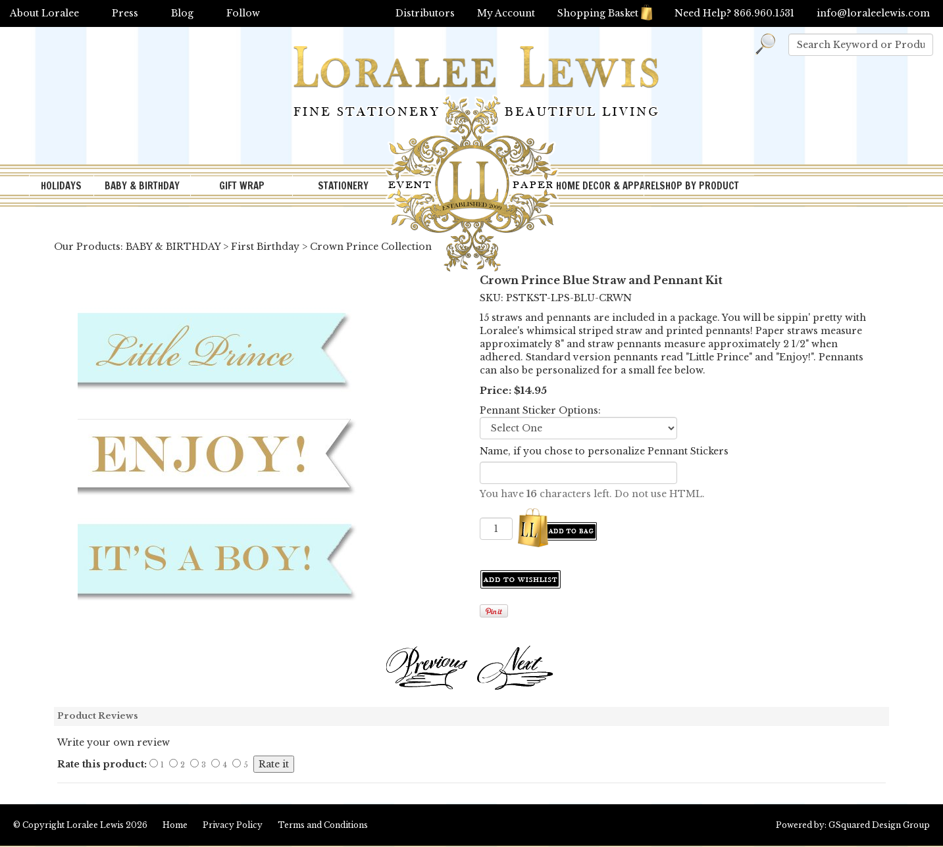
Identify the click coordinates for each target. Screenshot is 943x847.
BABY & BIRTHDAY (142, 186)
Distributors (425, 13)
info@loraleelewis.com (873, 13)
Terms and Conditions (323, 825)
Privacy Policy (233, 825)
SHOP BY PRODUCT (699, 186)
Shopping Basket (604, 13)
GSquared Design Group (879, 825)
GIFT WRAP (242, 186)
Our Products (87, 247)
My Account (506, 13)
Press (125, 13)
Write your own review (113, 742)
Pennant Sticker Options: (540, 410)
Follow (243, 13)
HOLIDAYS (61, 186)
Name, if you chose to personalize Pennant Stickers (604, 451)
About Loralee (44, 13)
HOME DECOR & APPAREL (599, 186)
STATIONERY (343, 186)
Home (175, 825)
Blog (182, 13)
